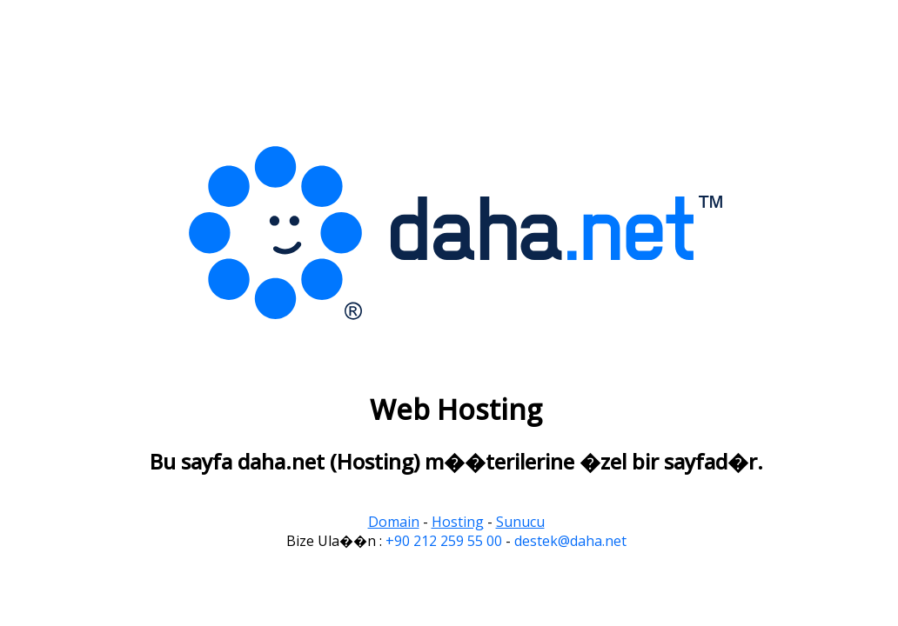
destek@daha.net (570, 540)
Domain (393, 521)
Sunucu (520, 521)
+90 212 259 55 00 (443, 540)
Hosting (458, 521)
